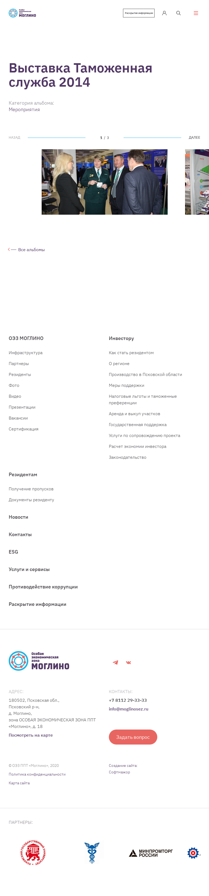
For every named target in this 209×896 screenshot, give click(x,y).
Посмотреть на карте (31, 740)
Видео (15, 401)
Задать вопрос (133, 742)
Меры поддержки (126, 390)
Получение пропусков (31, 493)
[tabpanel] (104, 182)
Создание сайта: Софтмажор (123, 773)
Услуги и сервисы (29, 574)
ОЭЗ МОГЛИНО (26, 343)
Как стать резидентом (131, 357)
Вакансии (18, 423)
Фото (14, 390)
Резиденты (20, 379)
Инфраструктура (25, 357)
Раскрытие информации (137, 13)
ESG (13, 557)
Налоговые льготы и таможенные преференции (143, 404)
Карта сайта (19, 787)
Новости (18, 522)
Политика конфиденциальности (37, 779)
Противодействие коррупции (43, 591)
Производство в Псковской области (145, 379)
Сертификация (23, 433)
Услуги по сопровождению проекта (144, 440)
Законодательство (127, 462)
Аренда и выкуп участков (134, 418)
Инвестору (121, 343)
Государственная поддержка (138, 429)
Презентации (22, 412)
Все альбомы (32, 250)
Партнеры (19, 368)
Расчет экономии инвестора (137, 451)
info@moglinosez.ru (128, 713)
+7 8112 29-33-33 (128, 705)
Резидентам (23, 479)
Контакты (20, 539)
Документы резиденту (31, 504)
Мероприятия (24, 109)
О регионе (119, 368)
